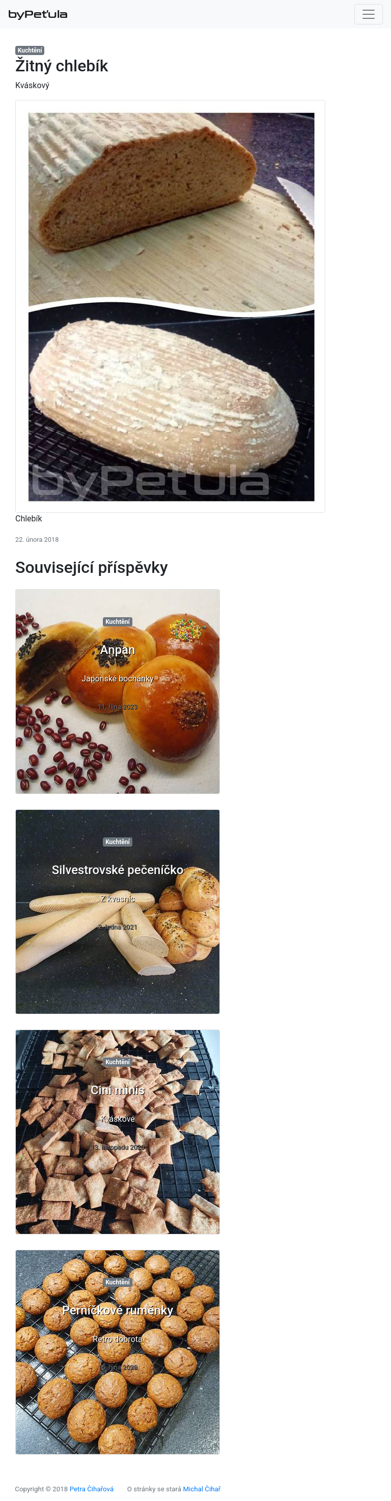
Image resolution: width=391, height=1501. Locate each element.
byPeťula (38, 14)
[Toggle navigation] (368, 14)
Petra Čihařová (92, 1489)
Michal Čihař (201, 1489)
